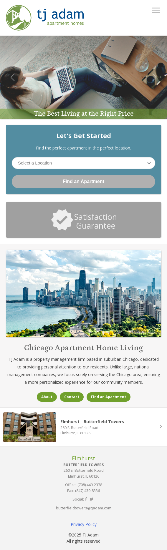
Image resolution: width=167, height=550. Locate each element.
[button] (12, 77)
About (46, 396)
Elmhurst (83, 458)
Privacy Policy (84, 524)
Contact (71, 396)
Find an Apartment (83, 181)
